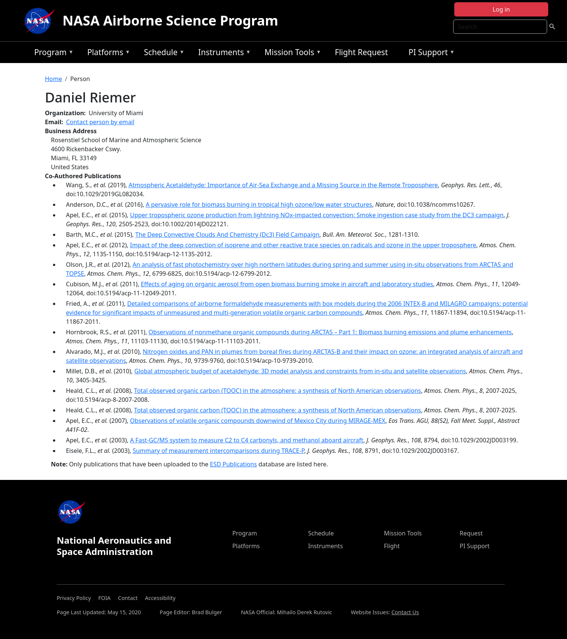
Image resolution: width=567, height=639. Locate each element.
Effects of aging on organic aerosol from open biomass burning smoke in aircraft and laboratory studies (287, 284)
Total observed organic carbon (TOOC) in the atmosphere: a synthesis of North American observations (277, 390)
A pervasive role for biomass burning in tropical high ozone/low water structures (259, 204)
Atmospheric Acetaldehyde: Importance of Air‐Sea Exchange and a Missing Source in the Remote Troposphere (283, 185)
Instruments (223, 53)
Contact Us (405, 612)
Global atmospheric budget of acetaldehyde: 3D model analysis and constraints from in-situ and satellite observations (300, 371)
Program (52, 53)
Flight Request (361, 52)
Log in (501, 9)
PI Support (430, 53)
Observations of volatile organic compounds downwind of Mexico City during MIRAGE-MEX (257, 420)
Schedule (162, 53)
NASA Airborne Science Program (170, 20)
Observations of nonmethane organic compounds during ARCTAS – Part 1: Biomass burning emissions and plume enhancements (330, 332)
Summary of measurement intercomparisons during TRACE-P (218, 451)
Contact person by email (100, 122)
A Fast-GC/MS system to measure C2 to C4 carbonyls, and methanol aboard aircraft (246, 440)
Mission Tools (291, 53)
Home (53, 79)
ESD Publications (233, 464)
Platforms (106, 53)
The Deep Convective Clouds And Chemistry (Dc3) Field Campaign (227, 234)
